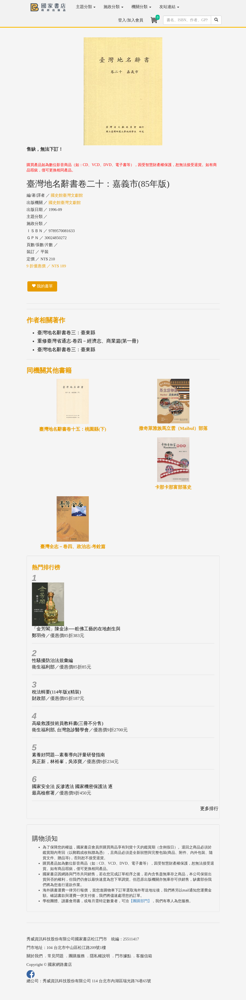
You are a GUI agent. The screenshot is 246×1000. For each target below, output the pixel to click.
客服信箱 (144, 956)
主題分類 (86, 7)
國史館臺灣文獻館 (67, 195)
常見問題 (55, 956)
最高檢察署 (43, 793)
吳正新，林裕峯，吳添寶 (57, 761)
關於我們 (35, 956)
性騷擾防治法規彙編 (52, 660)
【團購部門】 (140, 901)
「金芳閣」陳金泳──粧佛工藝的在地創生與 (76, 628)
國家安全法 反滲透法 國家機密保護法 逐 (72, 786)
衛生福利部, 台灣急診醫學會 (60, 729)
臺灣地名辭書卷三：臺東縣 (66, 332)
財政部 (39, 698)
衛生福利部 (43, 667)
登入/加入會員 (130, 20)
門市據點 (123, 956)
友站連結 (169, 7)
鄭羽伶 (39, 635)
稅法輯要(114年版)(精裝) (56, 692)
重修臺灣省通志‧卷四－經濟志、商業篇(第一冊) (87, 341)
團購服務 (77, 956)
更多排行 (209, 808)
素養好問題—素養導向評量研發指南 (68, 754)
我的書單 (42, 286)
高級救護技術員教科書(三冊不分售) (67, 723)
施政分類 (113, 7)
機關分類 (141, 7)
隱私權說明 (100, 956)
